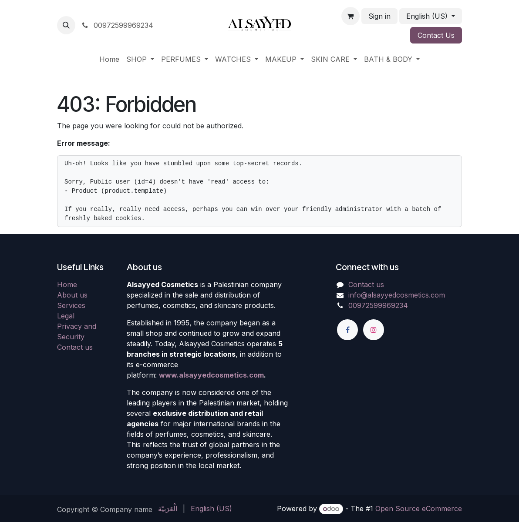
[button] (66, 25)
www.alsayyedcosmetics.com (211, 375)
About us (72, 295)
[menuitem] (109, 59)
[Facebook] (347, 329)
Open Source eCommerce (418, 508)
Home (67, 284)
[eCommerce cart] (350, 16)
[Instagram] (373, 329)
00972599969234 (117, 25)
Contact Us (436, 35)
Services (71, 305)
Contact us (75, 347)
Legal (65, 315)
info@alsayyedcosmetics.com (396, 295)
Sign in (379, 16)
